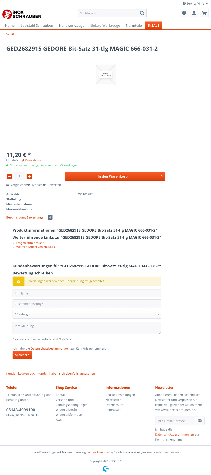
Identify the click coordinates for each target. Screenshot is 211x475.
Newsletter (113, 400)
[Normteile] (134, 25)
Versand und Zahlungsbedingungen (72, 402)
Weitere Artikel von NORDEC (34, 247)
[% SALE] (153, 25)
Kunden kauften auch (21, 373)
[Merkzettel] (184, 13)
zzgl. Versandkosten (30, 160)
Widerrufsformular (69, 415)
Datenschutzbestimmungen (50, 348)
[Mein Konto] (194, 13)
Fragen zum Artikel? (28, 243)
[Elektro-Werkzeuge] (105, 25)
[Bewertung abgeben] (87, 314)
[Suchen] (142, 13)
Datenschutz (114, 405)
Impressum (113, 410)
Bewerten (52, 185)
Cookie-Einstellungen (120, 395)
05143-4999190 (20, 410)
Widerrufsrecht (66, 410)
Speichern (22, 355)
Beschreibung (16, 217)
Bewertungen (39, 217)
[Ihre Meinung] (87, 328)
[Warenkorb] (204, 13)
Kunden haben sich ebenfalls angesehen (66, 373)
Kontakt (61, 395)
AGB (59, 420)
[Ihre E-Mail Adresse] (175, 421)
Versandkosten (96, 452)
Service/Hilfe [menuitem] (194, 3)
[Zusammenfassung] (87, 303)
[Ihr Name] (87, 293)
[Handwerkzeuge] (71, 25)
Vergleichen (16, 185)
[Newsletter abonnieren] (200, 421)
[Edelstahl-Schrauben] (37, 25)
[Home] (10, 25)
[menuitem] (112, 15)
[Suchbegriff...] (112, 13)
